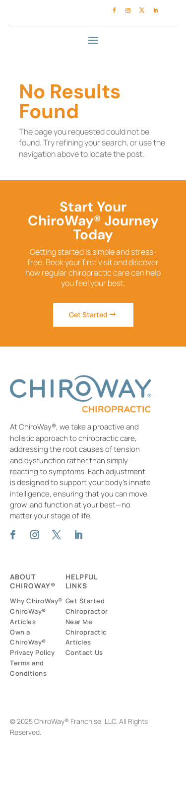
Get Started (88, 314)
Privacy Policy (32, 652)
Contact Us (84, 652)
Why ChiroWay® (36, 600)
